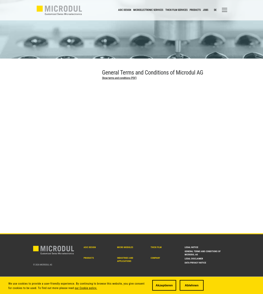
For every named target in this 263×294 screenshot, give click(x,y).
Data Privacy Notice (195, 263)
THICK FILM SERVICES (176, 10)
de (215, 10)
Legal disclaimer (194, 258)
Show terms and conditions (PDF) (119, 78)
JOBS (205, 10)
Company (155, 258)
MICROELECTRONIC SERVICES (148, 10)
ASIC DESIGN (124, 10)
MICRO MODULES (125, 247)
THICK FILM (156, 247)
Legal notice (191, 247)
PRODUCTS (195, 10)
